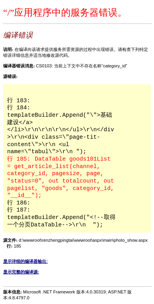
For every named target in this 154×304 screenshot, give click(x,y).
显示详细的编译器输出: (25, 261)
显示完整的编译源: (21, 272)
